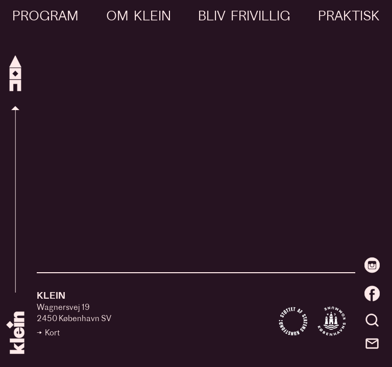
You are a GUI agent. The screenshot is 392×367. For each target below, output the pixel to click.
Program (45, 17)
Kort (52, 333)
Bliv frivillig (244, 17)
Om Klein (138, 17)
